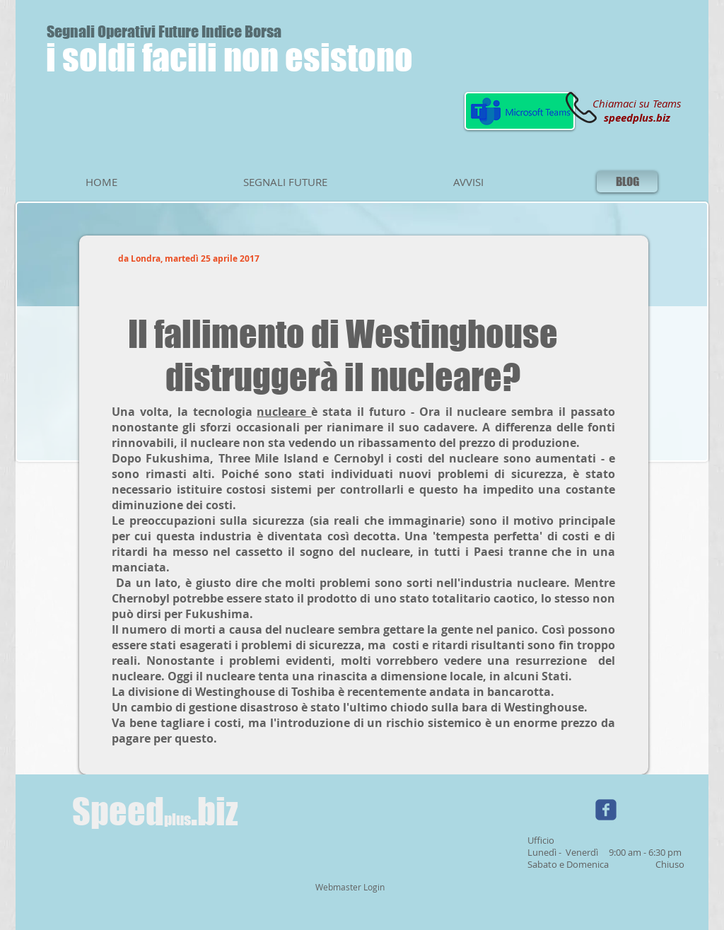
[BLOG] (627, 181)
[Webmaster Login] (349, 887)
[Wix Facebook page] (606, 809)
